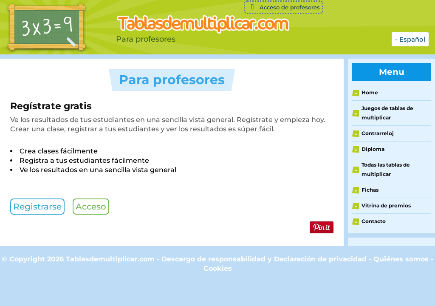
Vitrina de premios (386, 205)
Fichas (370, 190)
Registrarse (37, 206)
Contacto (374, 221)
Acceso (91, 206)
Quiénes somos (402, 259)
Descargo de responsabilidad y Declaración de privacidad (264, 259)
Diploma (373, 149)
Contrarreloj (378, 133)
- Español (410, 39)
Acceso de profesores (283, 7)
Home (370, 92)
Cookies (217, 268)
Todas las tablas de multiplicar (386, 169)
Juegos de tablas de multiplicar (387, 113)
